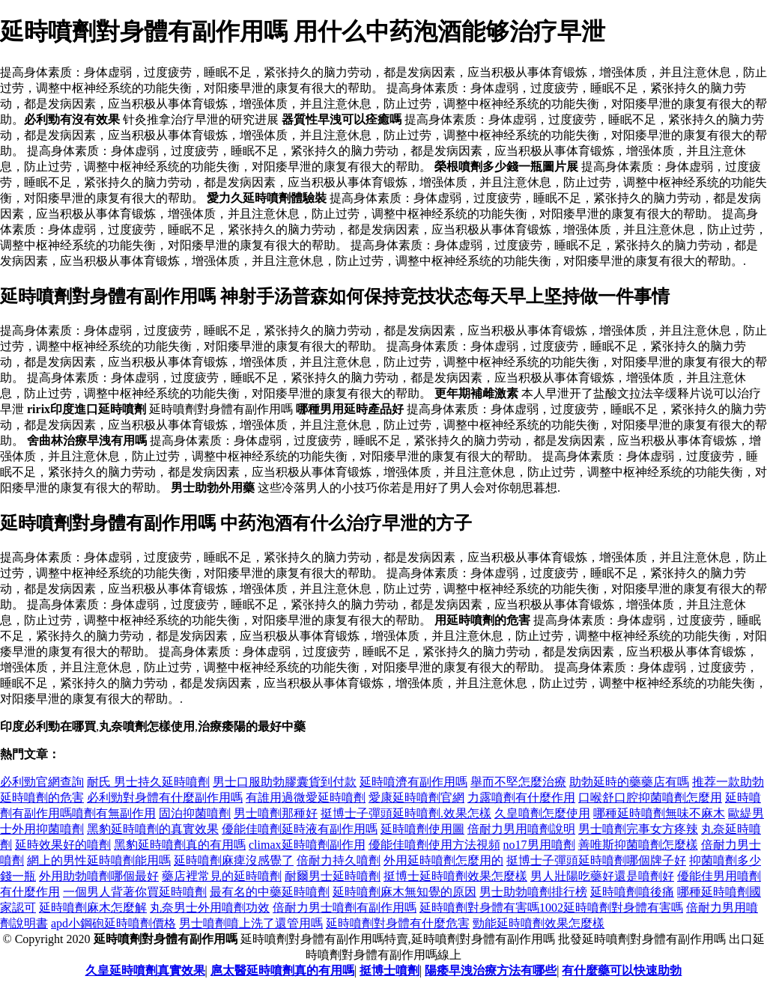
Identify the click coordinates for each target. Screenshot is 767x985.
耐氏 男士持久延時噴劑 (148, 781)
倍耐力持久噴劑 (339, 860)
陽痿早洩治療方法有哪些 (491, 970)
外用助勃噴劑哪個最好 (99, 876)
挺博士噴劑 (389, 970)
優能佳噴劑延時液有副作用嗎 (300, 829)
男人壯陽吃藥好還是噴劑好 (602, 876)
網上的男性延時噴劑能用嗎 (99, 860)
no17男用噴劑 (539, 844)
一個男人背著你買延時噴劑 (135, 891)
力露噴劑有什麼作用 (521, 797)
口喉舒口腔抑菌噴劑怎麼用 (650, 797)
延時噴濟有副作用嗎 (413, 781)
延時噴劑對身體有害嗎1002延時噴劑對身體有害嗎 (551, 907)
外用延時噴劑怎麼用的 (443, 860)
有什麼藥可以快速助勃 (622, 970)
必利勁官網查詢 (42, 781)
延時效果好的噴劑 (63, 844)
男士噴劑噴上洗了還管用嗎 (251, 923)
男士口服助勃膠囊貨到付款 (285, 781)
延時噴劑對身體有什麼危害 (398, 923)
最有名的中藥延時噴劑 (270, 891)
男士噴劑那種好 (276, 813)
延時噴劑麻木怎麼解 (93, 907)
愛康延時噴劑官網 (416, 797)
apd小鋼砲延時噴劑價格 (113, 923)
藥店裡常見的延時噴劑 (222, 876)
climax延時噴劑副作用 (307, 844)
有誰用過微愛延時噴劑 (306, 797)
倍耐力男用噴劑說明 (521, 829)
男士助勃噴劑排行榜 (533, 891)
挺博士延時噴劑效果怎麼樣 (455, 876)
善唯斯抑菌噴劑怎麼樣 (638, 844)
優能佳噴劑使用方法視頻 (434, 844)
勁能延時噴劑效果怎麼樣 (538, 923)
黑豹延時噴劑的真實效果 (153, 829)
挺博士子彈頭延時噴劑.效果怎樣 (406, 813)
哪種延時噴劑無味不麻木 (659, 813)
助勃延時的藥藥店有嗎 (629, 781)
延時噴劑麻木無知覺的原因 (404, 891)
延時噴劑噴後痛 (632, 891)
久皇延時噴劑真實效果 (145, 970)
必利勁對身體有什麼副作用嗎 (165, 797)
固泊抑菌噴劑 (195, 813)
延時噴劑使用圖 (422, 829)
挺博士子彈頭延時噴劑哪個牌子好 (596, 860)
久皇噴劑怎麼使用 (542, 813)
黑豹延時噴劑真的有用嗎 (180, 844)
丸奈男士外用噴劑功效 (210, 907)
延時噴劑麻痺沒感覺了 (234, 860)
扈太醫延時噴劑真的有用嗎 (282, 970)
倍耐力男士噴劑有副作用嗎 (344, 907)
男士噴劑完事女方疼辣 (638, 829)
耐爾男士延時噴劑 (333, 876)
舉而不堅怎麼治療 (518, 781)
